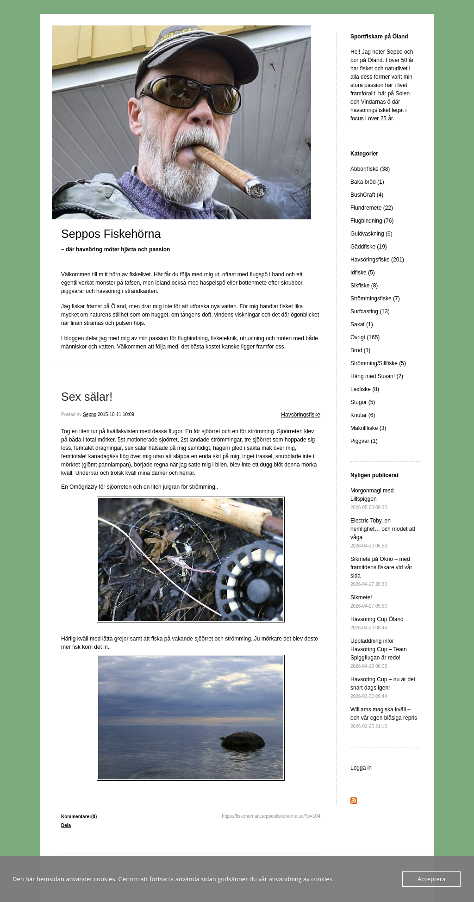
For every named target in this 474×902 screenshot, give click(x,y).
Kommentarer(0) (79, 816)
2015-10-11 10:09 (116, 414)
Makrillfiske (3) (368, 428)
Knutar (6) (362, 415)
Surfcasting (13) (370, 311)
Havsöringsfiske (300, 414)
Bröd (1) (360, 350)
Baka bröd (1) (367, 182)
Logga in (361, 768)
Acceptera (431, 879)
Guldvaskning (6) (371, 233)
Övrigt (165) (365, 337)
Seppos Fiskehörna (111, 233)
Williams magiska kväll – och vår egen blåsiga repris (383, 717)
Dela (66, 825)
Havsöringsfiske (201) (377, 259)
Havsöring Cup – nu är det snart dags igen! (382, 687)
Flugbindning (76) (371, 221)
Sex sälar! (86, 396)
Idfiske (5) (362, 272)
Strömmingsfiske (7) (375, 298)
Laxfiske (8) (364, 389)
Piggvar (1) (364, 441)
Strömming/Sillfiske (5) (378, 363)
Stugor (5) (362, 402)
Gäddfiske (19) (368, 246)
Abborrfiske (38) (370, 169)
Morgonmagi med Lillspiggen (371, 498)
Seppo (89, 414)
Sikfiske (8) (364, 285)
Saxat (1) (361, 324)
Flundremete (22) (371, 208)
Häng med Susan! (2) (376, 376)
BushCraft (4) (366, 195)
